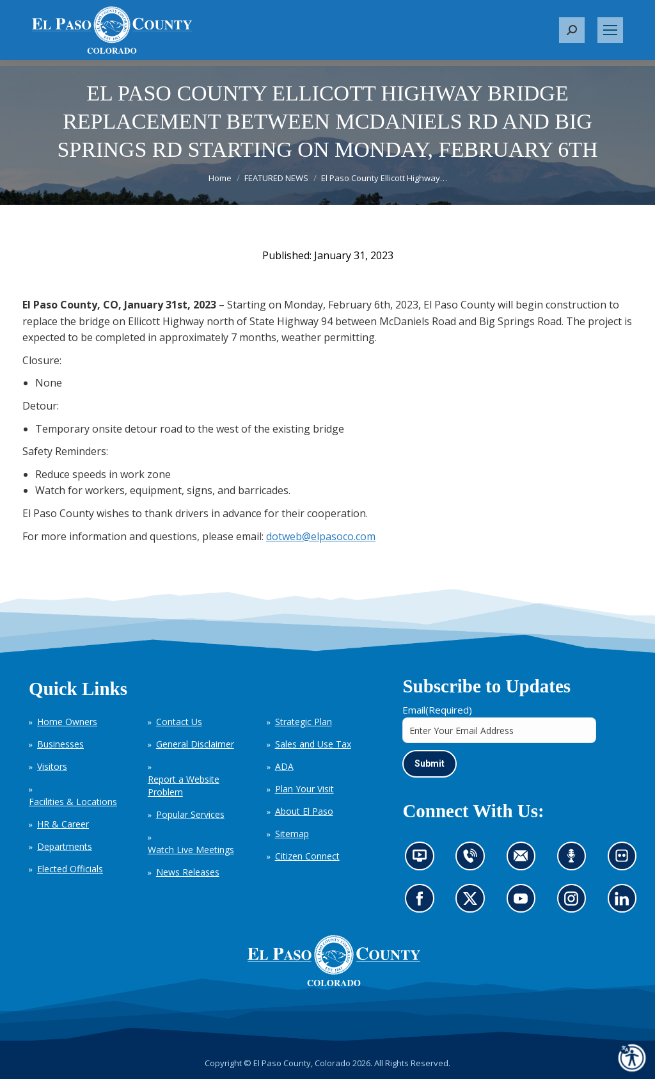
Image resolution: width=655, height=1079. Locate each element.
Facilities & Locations (73, 801)
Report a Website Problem (183, 785)
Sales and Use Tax (313, 744)
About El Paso (304, 811)
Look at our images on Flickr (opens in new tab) (626, 860)
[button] (572, 30)
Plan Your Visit (304, 789)
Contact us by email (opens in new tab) (525, 860)
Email (437, 709)
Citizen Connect (307, 856)
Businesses (60, 744)
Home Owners (67, 721)
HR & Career (63, 824)
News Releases (187, 872)
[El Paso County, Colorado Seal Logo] (334, 960)
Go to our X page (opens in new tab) (473, 902)
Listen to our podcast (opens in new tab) (574, 860)
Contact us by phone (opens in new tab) (473, 860)
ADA (284, 766)
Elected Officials (70, 869)
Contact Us (179, 721)
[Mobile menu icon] (610, 30)
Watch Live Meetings (191, 849)
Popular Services (190, 814)
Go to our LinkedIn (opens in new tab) (625, 902)
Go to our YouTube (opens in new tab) (524, 902)
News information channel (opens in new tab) (424, 860)
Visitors (52, 766)
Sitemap (292, 833)
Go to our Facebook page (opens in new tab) (423, 902)
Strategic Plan (303, 721)
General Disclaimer (195, 744)
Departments (64, 846)
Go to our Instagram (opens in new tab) (575, 902)
